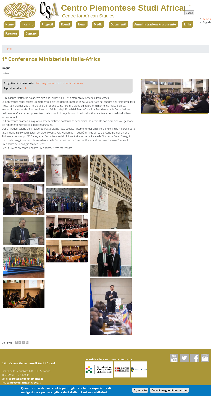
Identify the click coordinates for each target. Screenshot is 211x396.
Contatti (31, 33)
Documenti (118, 24)
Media (98, 24)
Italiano (207, 18)
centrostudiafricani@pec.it (24, 382)
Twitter (184, 358)
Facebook (194, 358)
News (82, 24)
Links (187, 24)
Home (9, 24)
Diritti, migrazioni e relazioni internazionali (59, 83)
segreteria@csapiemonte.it (26, 378)
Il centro (27, 24)
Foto (25, 88)
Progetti (47, 24)
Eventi (65, 24)
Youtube (174, 358)
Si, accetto (140, 390)
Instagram (205, 358)
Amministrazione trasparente (155, 24)
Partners (11, 33)
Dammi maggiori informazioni (169, 390)
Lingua (6, 68)
